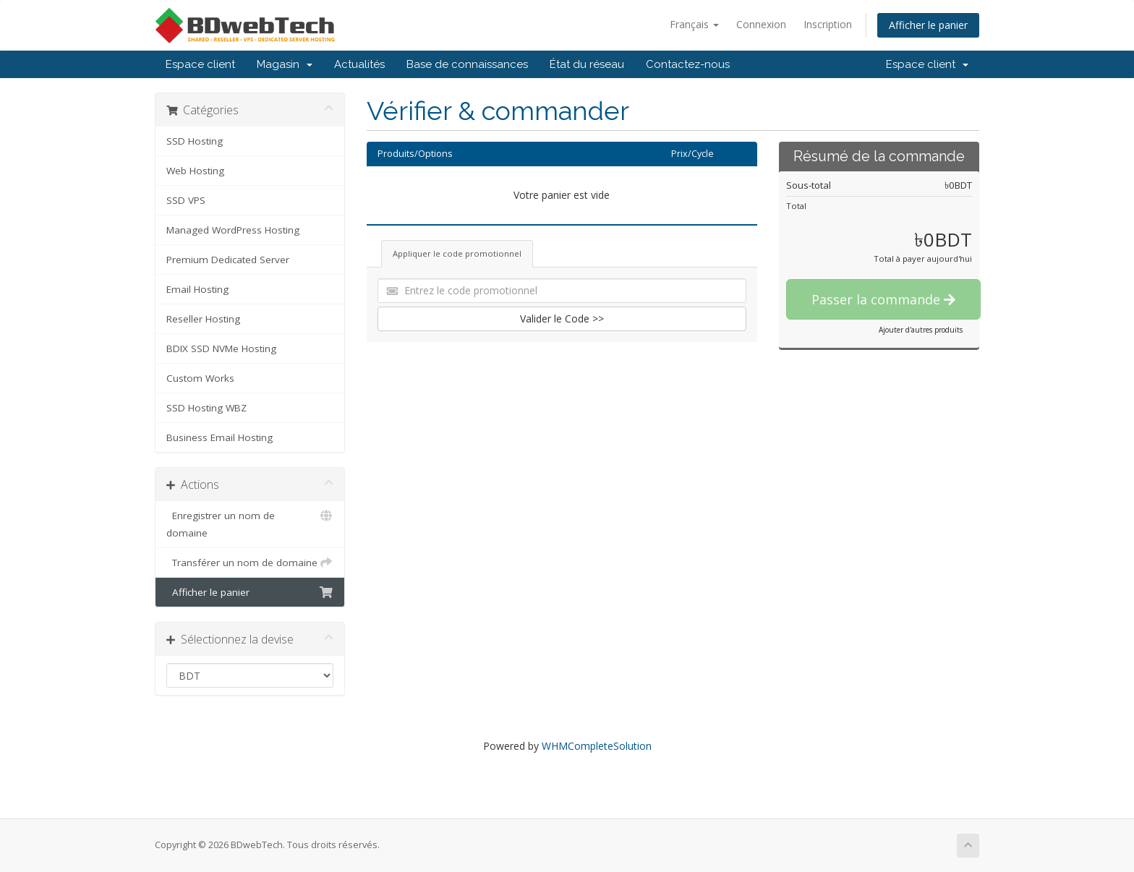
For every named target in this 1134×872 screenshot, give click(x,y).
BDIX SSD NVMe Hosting (221, 348)
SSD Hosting (194, 141)
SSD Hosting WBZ (206, 407)
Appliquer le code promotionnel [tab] (457, 253)
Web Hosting (195, 170)
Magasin (284, 64)
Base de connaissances (467, 64)
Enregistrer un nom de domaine (249, 523)
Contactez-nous (688, 64)
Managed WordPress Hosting (232, 229)
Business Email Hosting (219, 437)
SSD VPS (185, 200)
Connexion (761, 24)
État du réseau (587, 64)
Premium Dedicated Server (227, 259)
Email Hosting (197, 289)
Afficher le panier (928, 25)
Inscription (827, 24)
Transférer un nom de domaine (249, 562)
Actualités (359, 64)
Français (694, 24)
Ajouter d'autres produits (921, 330)
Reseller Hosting (203, 318)
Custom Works (200, 378)
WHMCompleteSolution (597, 746)
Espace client (200, 64)
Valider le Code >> (562, 318)
